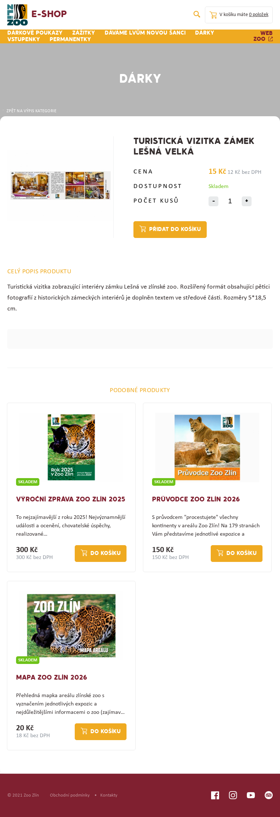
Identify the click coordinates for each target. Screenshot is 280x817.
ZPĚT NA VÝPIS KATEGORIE (29, 111)
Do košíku (105, 553)
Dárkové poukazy (35, 33)
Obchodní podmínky (70, 795)
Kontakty (108, 795)
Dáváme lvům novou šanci (145, 33)
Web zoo (263, 36)
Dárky (204, 33)
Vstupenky (23, 40)
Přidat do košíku (175, 229)
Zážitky (83, 33)
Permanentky (70, 40)
